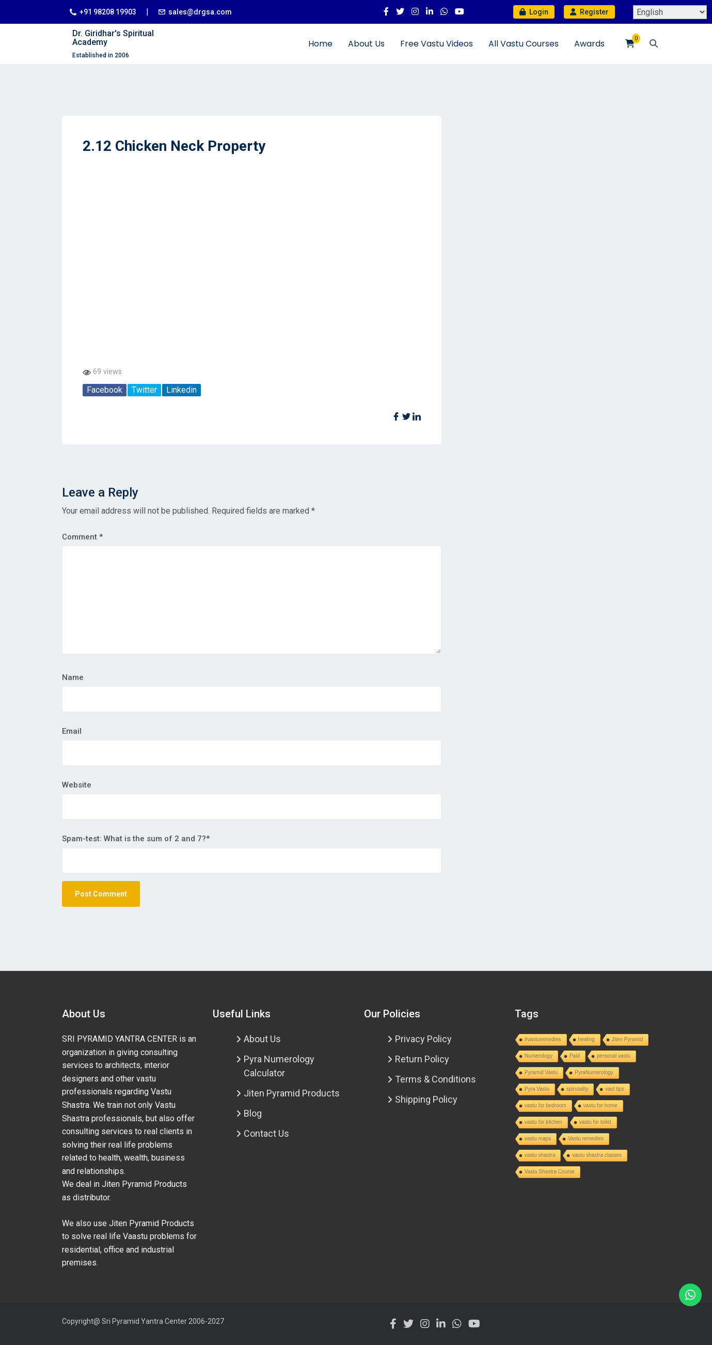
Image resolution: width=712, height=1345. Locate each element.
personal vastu (613, 1056)
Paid (574, 1056)
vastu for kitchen (543, 1122)
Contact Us (266, 1133)
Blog (253, 1113)
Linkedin (181, 390)
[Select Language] (670, 12)
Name (73, 677)
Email (72, 731)
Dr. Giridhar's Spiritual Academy (113, 38)
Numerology (538, 1056)
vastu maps (538, 1138)
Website (76, 785)
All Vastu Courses (523, 44)
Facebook (104, 390)
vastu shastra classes (597, 1155)
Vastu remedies (586, 1138)
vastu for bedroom (545, 1105)
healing (586, 1039)
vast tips (614, 1089)
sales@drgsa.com (200, 12)
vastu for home (600, 1105)
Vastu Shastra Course (550, 1171)
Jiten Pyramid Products (292, 1093)
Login (533, 12)
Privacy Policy (423, 1038)
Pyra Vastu (537, 1089)
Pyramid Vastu (541, 1072)
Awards (589, 44)
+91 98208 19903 (108, 12)
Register (589, 12)
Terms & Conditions (435, 1079)
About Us (366, 44)
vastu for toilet (595, 1122)
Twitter (144, 390)
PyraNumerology (594, 1072)
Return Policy (422, 1059)
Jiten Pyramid (627, 1039)
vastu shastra (540, 1155)
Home (320, 44)
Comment (82, 537)
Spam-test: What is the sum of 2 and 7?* (136, 838)
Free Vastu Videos (436, 44)
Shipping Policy (426, 1099)
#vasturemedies (543, 1039)
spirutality (577, 1089)
